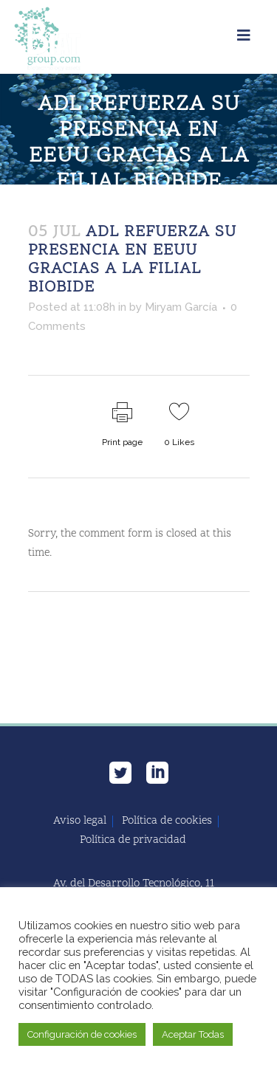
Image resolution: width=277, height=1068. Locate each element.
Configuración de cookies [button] (82, 1034)
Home (40, 207)
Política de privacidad (133, 841)
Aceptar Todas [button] (193, 1034)
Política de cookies (167, 821)
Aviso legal (79, 821)
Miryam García (181, 307)
